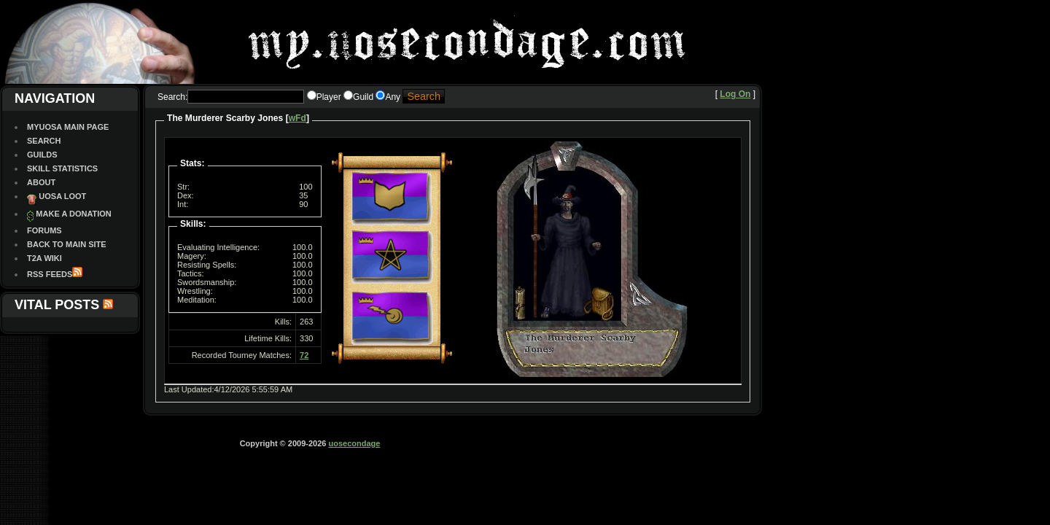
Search (44, 140)
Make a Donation (73, 213)
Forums (44, 230)
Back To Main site (66, 244)
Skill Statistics (62, 168)
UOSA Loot (62, 196)
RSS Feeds (49, 274)
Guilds (42, 154)
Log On (735, 94)
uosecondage (354, 443)
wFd (297, 118)
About (41, 182)
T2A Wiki (44, 258)
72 (304, 355)
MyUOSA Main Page (68, 126)
